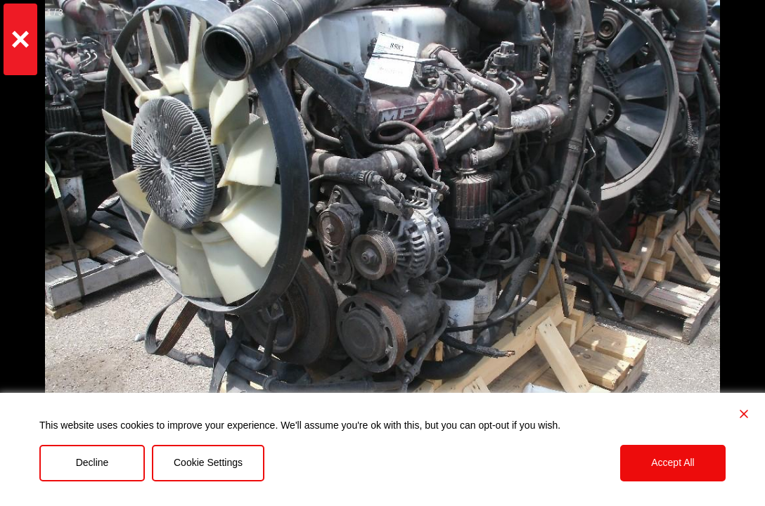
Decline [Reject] (92, 462)
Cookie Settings (208, 462)
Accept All (672, 462)
